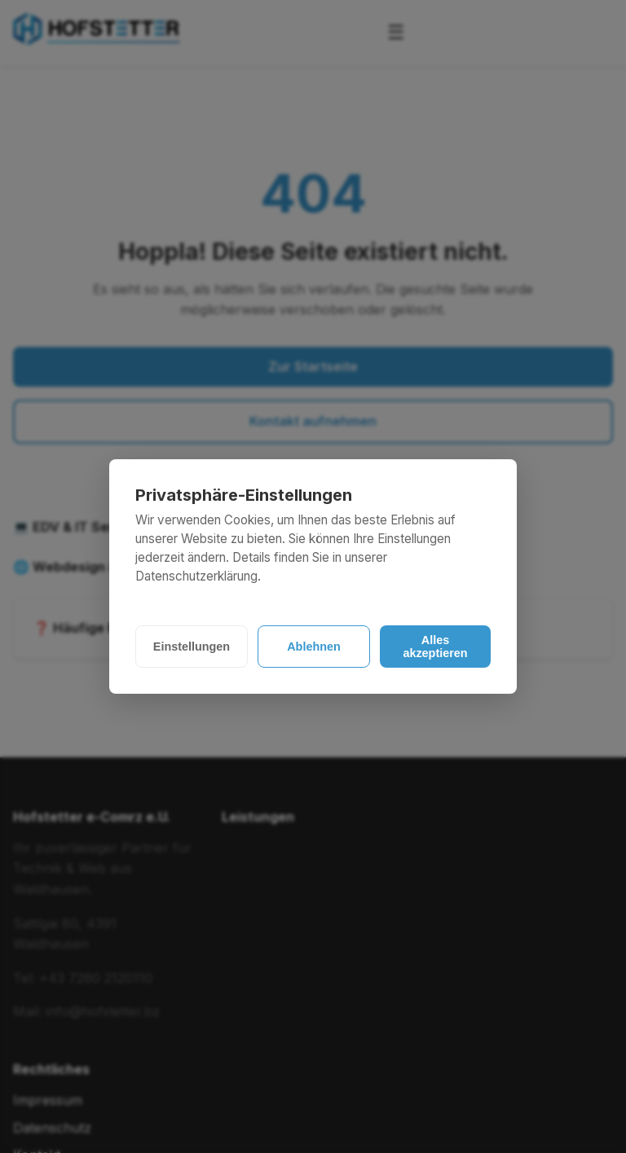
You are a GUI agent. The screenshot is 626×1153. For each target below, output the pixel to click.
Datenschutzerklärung (196, 576)
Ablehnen (314, 646)
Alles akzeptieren (435, 646)
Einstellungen (191, 646)
